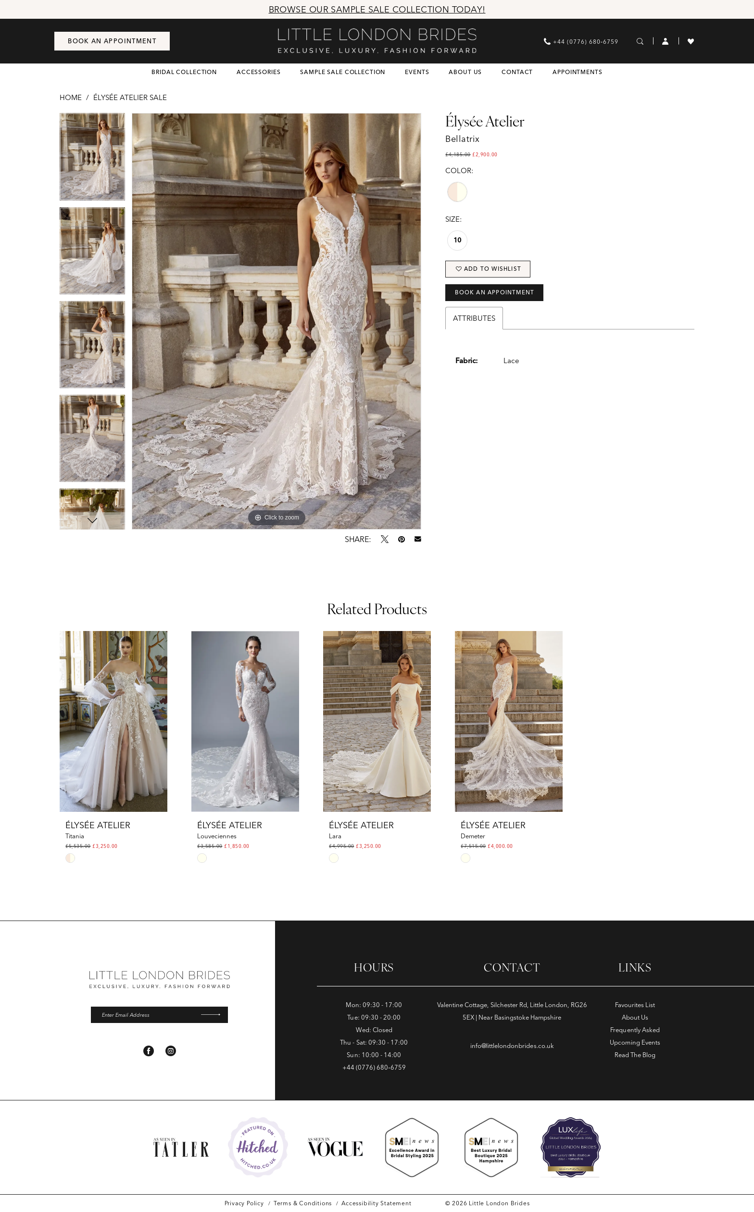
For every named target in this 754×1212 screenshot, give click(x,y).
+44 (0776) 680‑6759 (374, 1067)
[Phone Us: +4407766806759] (581, 41)
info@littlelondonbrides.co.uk (512, 1045)
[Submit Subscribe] (212, 1016)
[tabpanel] (92, 160)
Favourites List (635, 1005)
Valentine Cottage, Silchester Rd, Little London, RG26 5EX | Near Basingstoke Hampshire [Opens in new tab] (512, 1011)
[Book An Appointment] (112, 41)
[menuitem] (112, 41)
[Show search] (640, 41)
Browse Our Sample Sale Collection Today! (377, 9)
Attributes (474, 323)
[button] (666, 41)
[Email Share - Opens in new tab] (418, 539)
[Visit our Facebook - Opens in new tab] (148, 1053)
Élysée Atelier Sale (130, 97)
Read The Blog (635, 1055)
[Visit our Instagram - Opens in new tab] (170, 1053)
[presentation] (113, 721)
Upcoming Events (635, 1042)
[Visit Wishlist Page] (691, 41)
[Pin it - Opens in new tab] (401, 539)
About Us (635, 1017)
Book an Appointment (500, 296)
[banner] (377, 40)
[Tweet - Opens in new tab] (385, 539)
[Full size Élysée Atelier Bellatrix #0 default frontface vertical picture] (276, 321)
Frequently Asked (635, 1030)
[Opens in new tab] (258, 1147)
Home (71, 97)
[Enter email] (159, 1016)
